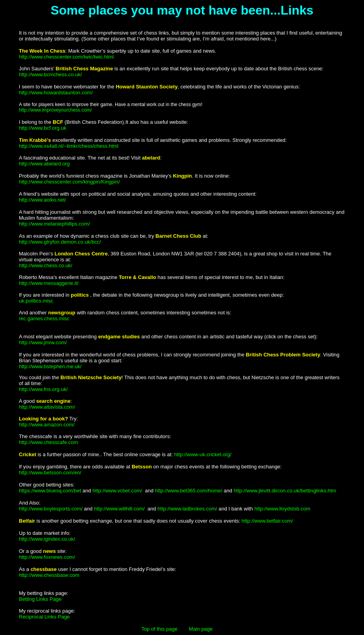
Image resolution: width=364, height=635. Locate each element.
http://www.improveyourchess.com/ (55, 110)
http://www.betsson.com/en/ (50, 472)
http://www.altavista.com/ (47, 407)
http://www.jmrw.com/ (43, 342)
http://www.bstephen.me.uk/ (50, 366)
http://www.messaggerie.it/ (49, 283)
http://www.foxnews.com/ (47, 557)
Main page (201, 629)
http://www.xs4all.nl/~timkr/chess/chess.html (68, 146)
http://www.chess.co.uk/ (45, 265)
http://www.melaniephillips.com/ (54, 224)
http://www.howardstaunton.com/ (56, 92)
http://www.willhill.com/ (120, 509)
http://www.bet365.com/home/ (189, 491)
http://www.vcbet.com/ (117, 491)
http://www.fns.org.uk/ (43, 389)
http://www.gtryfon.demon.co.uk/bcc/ (60, 242)
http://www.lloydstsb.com (282, 509)
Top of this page (160, 629)
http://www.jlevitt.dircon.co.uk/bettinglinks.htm (284, 491)
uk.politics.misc (36, 301)
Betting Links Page (40, 599)
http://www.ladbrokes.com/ (188, 509)
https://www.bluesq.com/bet (50, 491)
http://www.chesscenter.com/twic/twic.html (66, 57)
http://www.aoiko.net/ (42, 200)
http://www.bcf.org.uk (42, 128)
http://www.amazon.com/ (47, 425)
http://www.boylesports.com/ (51, 509)
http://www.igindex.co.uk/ (47, 539)
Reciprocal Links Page (44, 617)
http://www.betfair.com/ (267, 521)
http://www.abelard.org (44, 164)
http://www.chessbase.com (49, 575)
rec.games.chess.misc (44, 318)
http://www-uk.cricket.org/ (203, 454)
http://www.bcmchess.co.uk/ (50, 74)
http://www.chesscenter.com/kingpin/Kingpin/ (69, 182)
